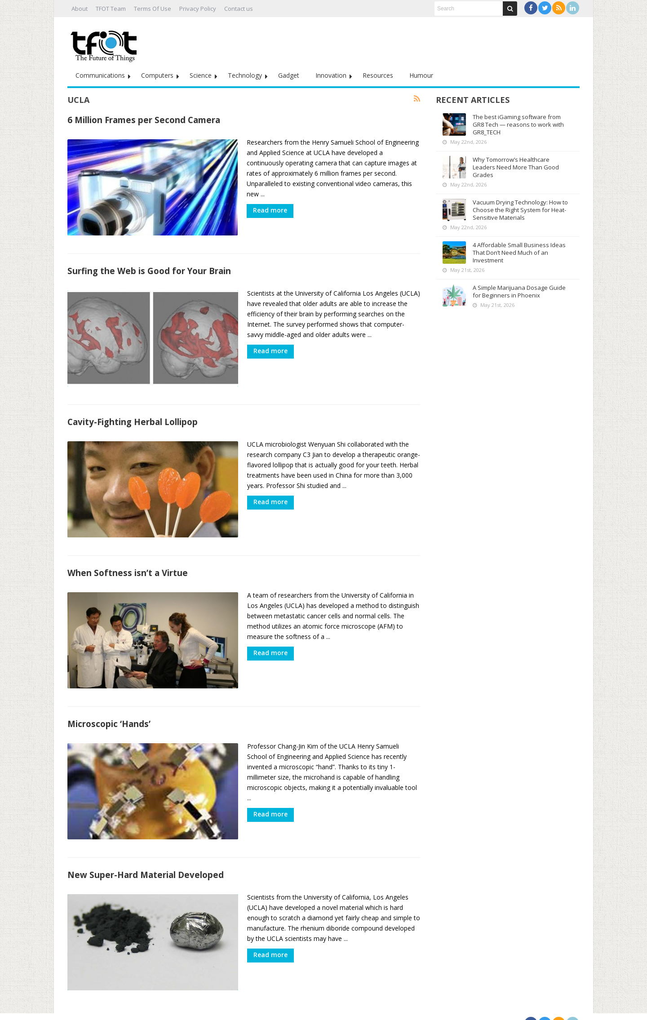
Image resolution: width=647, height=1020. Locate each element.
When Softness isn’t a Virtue (127, 566)
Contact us (238, 8)
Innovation (330, 75)
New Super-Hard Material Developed (145, 863)
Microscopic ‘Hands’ (109, 714)
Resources (378, 75)
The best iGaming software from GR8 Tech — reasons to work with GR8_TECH (518, 124)
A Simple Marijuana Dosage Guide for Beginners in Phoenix (519, 291)
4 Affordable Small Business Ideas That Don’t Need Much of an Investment (519, 252)
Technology (245, 75)
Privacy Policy (197, 8)
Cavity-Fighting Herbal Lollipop (132, 417)
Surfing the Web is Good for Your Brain (149, 268)
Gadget (288, 75)
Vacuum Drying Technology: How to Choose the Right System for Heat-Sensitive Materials (520, 210)
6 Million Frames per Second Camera (143, 119)
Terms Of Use (152, 8)
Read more (270, 210)
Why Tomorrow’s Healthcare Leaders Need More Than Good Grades (516, 167)
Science (201, 75)
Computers (157, 75)
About (79, 8)
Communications (100, 75)
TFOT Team (111, 8)
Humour (421, 75)
